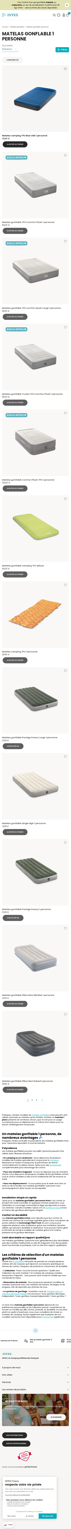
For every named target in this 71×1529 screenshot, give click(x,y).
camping (54, 1160)
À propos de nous (35, 1367)
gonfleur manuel (53, 1207)
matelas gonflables (41, 1115)
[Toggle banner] (67, 5)
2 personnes (48, 1317)
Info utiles (35, 1374)
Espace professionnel (16, 1443)
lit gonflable (18, 1261)
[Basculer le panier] (67, 15)
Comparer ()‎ (12, 60)
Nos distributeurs (14, 1435)
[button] (64, 15)
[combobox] (54, 15)
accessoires (55, 1165)
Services (35, 1382)
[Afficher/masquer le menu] (4, 15)
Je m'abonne (56, 1417)
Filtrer (62, 49)
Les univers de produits (35, 1389)
